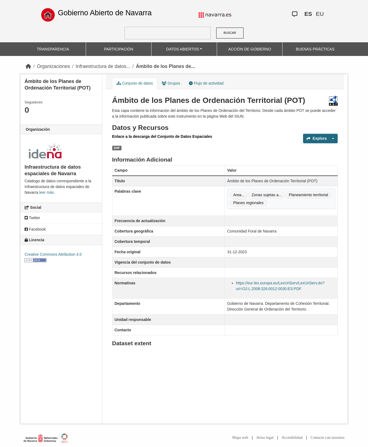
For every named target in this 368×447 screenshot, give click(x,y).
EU (320, 14)
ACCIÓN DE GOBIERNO (249, 49)
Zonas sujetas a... (266, 195)
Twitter (32, 218)
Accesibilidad (291, 438)
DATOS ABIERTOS (182, 49)
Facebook (35, 229)
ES (308, 14)
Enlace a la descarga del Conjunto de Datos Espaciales (162, 136)
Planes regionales (248, 203)
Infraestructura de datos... (103, 66)
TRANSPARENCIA (53, 49)
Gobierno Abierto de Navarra (105, 13)
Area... (238, 195)
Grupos (171, 83)
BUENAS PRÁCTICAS (315, 49)
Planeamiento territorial (308, 195)
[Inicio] (28, 66)
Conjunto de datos (135, 83)
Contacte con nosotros (328, 438)
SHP (117, 148)
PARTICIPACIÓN (118, 49)
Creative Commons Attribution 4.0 (53, 254)
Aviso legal (265, 438)
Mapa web (240, 438)
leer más (46, 192)
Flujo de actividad (206, 83)
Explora (317, 138)
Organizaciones (53, 66)
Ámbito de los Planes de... (165, 66)
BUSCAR (230, 32)
